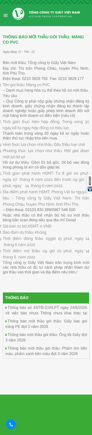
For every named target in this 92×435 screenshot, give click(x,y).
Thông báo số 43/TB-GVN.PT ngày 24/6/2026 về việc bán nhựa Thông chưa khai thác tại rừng (46, 313)
